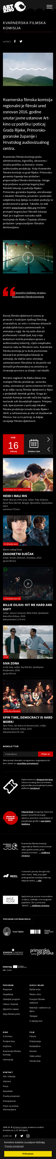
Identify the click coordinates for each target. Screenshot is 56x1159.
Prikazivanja (35, 1041)
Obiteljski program (11, 999)
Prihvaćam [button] (28, 1154)
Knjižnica (7, 1046)
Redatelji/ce (35, 1046)
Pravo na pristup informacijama (10, 1108)
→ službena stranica (39, 905)
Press (5, 1086)
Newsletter (8, 1091)
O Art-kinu (7, 1036)
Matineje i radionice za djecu (40, 1009)
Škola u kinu (35, 994)
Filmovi (33, 1036)
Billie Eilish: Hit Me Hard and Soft (27, 606)
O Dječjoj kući (36, 1021)
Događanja (8, 994)
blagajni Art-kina (45, 779)
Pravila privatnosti (11, 1096)
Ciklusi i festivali (10, 1004)
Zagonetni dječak (18, 554)
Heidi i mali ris (15, 496)
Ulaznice (7, 1081)
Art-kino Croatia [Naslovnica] (20, 1127)
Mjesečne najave (11, 1009)
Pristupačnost (9, 1101)
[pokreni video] (28, 474)
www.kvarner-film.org (24, 207)
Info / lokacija (9, 1076)
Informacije (8, 1059)
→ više (38, 880)
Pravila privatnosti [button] (14, 1146)
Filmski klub (27, 812)
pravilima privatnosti (27, 763)
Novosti (33, 1051)
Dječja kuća (35, 989)
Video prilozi (35, 1056)
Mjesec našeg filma (12, 549)
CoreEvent (35, 788)
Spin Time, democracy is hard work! (28, 719)
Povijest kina (9, 1041)
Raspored (7, 989)
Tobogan (34, 1016)
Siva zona (11, 663)
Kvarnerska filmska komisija (12, 1053)
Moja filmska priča (11, 1014)
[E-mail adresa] (20, 754)
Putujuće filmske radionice (37, 1001)
